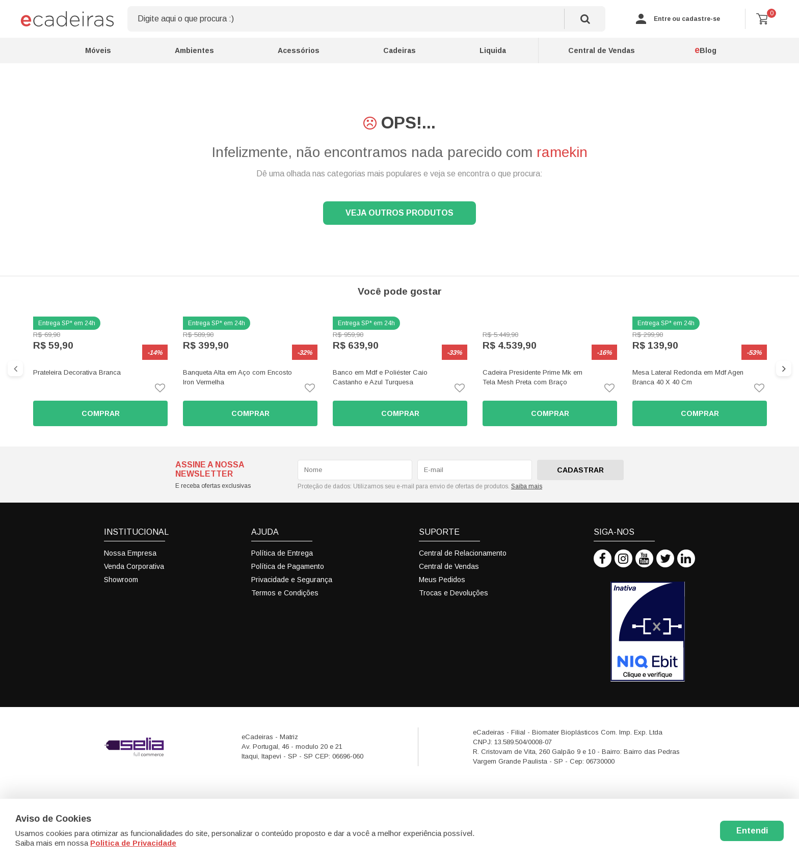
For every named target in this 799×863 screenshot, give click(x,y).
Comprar (101, 413)
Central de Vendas (601, 50)
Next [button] (783, 368)
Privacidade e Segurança (291, 580)
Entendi (752, 830)
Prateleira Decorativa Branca (77, 372)
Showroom (121, 580)
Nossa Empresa (130, 553)
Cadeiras (399, 50)
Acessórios (298, 50)
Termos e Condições (284, 593)
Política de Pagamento (287, 566)
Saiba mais (526, 486)
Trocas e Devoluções (453, 593)
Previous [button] (15, 368)
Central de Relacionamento (463, 553)
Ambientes (194, 50)
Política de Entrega (282, 553)
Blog (705, 50)
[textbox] (366, 19)
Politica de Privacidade (133, 843)
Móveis (98, 50)
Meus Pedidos (442, 580)
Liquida (493, 50)
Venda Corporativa (134, 566)
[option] (100, 371)
